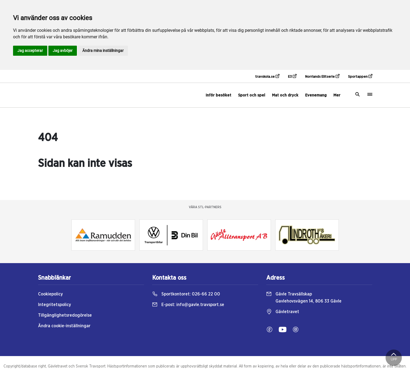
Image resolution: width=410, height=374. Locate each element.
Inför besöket (218, 95)
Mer (336, 95)
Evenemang (316, 95)
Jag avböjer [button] (63, 50)
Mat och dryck (285, 95)
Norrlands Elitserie (322, 76)
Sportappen (360, 76)
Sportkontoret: (186, 294)
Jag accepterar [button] (30, 50)
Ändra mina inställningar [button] (103, 50)
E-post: (188, 304)
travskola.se (267, 76)
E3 (292, 76)
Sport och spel (251, 95)
